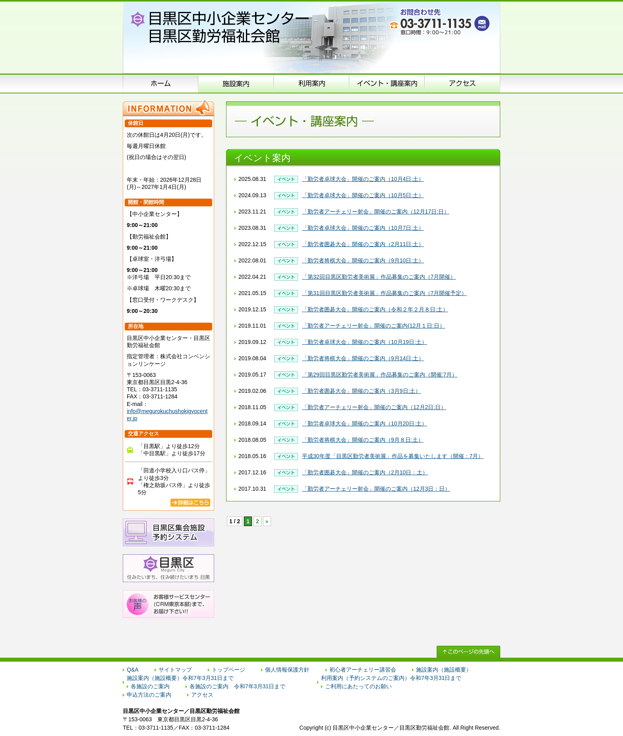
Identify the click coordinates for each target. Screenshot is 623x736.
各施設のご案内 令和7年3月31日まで (237, 686)
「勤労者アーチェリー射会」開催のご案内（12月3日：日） (376, 488)
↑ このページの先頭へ (468, 652)
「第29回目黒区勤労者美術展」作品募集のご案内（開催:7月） (379, 374)
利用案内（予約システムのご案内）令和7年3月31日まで (391, 678)
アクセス (462, 83)
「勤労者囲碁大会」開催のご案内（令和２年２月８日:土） (375, 309)
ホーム (160, 83)
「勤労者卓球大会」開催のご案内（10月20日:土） (364, 423)
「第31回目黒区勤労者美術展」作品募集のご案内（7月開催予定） (384, 293)
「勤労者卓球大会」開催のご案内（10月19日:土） (364, 342)
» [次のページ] (267, 521)
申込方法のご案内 (311, 83)
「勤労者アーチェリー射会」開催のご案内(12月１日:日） (373, 325)
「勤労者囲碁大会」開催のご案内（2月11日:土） (363, 244)
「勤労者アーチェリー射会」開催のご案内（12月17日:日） (375, 211)
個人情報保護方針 (287, 669)
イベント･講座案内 (387, 83)
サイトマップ (175, 669)
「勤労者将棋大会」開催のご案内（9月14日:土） (363, 358)
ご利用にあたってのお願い (358, 686)
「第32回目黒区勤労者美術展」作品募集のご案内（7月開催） (379, 277)
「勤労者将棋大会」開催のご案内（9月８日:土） (363, 440)
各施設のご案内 (150, 686)
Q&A (133, 669)
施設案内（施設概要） (236, 83)
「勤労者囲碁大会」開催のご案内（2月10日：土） (365, 472)
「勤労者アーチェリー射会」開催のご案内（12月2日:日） (374, 407)
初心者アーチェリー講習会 (362, 669)
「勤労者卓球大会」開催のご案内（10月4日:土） (363, 179)
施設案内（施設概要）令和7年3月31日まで (180, 678)
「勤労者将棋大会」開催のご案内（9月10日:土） (363, 260)
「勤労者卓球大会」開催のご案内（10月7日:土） (363, 228)
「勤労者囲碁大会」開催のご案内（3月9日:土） (361, 391)
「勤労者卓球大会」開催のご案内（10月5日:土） (363, 195)
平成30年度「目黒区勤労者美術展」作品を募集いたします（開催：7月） (393, 456)
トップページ (228, 669)
